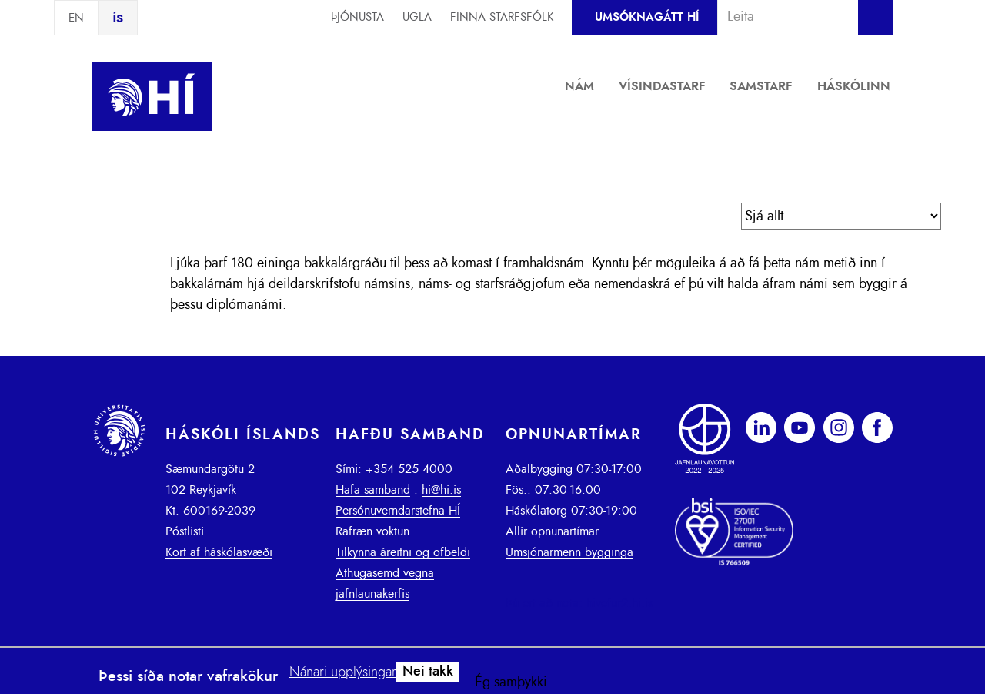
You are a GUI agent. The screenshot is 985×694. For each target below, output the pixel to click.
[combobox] (781, 17)
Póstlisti (184, 531)
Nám (579, 86)
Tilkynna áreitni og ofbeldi (403, 552)
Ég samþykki (511, 682)
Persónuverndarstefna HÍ (398, 511)
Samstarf (761, 86)
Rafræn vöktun (372, 531)
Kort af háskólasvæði (218, 552)
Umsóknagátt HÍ (647, 17)
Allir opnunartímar (552, 531)
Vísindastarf (662, 86)
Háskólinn (853, 86)
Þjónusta (357, 17)
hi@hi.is (441, 490)
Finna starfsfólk (501, 17)
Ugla (417, 17)
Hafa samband (373, 490)
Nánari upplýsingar (342, 672)
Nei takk (427, 672)
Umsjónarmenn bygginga (569, 552)
